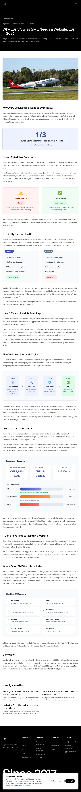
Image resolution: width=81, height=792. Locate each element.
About (24, 750)
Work (24, 746)
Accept (70, 781)
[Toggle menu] (76, 4)
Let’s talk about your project (56, 669)
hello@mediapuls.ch (71, 742)
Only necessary (56, 781)
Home (24, 742)
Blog (23, 754)
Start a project (27, 758)
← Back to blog (8, 18)
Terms (53, 750)
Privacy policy (25, 786)
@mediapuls (70, 752)
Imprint (53, 742)
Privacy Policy (55, 746)
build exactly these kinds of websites (63, 666)
